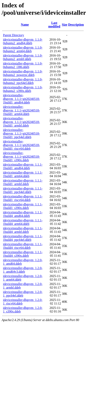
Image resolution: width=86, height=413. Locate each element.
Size (64, 24)
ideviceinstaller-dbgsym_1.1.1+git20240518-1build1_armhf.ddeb (21, 122)
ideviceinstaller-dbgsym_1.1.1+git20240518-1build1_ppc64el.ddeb (21, 133)
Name (25, 24)
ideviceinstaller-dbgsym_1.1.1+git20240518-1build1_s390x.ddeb (21, 156)
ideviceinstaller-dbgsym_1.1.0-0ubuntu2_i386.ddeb (23, 65)
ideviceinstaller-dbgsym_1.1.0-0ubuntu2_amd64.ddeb (23, 41)
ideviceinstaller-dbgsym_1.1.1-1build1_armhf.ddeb (23, 182)
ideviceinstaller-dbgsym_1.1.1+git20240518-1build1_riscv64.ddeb (21, 145)
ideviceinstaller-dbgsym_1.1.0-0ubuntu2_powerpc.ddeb (23, 73)
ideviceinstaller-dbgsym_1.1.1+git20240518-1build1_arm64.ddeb (21, 110)
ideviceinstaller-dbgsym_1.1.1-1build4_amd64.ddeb (23, 214)
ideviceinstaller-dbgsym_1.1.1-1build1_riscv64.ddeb (23, 198)
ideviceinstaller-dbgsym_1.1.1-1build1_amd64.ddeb (23, 166)
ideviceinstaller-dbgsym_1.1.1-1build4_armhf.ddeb (23, 230)
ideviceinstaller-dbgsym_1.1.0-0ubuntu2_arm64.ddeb (23, 49)
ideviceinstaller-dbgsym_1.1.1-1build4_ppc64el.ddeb (23, 237)
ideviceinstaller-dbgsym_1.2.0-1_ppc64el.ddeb (23, 293)
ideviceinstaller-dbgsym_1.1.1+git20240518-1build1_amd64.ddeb (21, 99)
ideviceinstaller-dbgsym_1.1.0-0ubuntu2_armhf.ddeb (23, 57)
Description (76, 24)
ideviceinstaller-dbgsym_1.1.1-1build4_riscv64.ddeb (23, 245)
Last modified (54, 24)
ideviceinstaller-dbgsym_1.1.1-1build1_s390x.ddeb (23, 206)
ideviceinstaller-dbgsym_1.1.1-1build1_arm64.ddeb (23, 174)
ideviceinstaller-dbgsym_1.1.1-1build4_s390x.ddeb (23, 253)
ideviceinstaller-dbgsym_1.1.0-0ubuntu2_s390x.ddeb (23, 89)
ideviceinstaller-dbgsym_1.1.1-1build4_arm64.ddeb (23, 222)
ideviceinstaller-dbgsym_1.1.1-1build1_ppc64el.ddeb (23, 190)
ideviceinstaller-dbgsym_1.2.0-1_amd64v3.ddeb (23, 269)
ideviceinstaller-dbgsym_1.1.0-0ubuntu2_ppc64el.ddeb (23, 81)
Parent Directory (13, 35)
